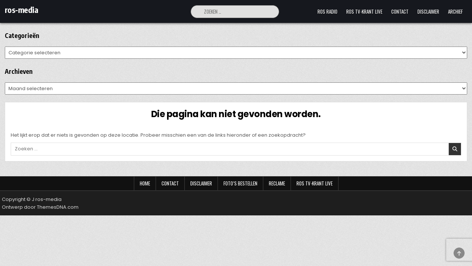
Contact (400, 11)
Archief (455, 11)
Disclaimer (428, 11)
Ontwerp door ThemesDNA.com (40, 207)
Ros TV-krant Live (364, 11)
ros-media (21, 9)
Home (145, 183)
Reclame (277, 183)
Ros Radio (327, 11)
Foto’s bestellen (240, 183)
